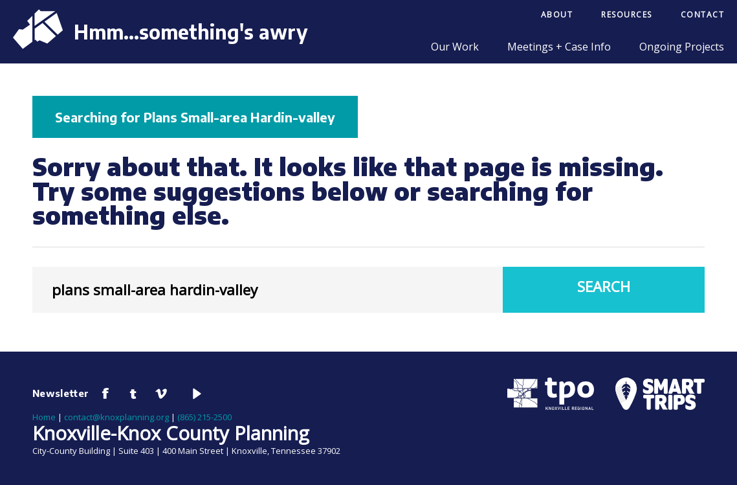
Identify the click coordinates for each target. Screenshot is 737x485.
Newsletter (60, 393)
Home (44, 417)
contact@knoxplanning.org (116, 417)
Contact (703, 14)
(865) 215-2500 (204, 417)
